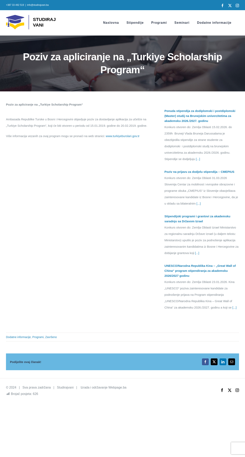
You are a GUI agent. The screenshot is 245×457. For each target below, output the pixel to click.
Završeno (51, 337)
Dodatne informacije (18, 337)
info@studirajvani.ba (38, 5)
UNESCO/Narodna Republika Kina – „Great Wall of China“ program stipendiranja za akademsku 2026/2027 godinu (200, 270)
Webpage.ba (117, 387)
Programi (38, 337)
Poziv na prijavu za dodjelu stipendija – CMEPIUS (199, 171)
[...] (197, 159)
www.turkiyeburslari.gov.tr (123, 136)
